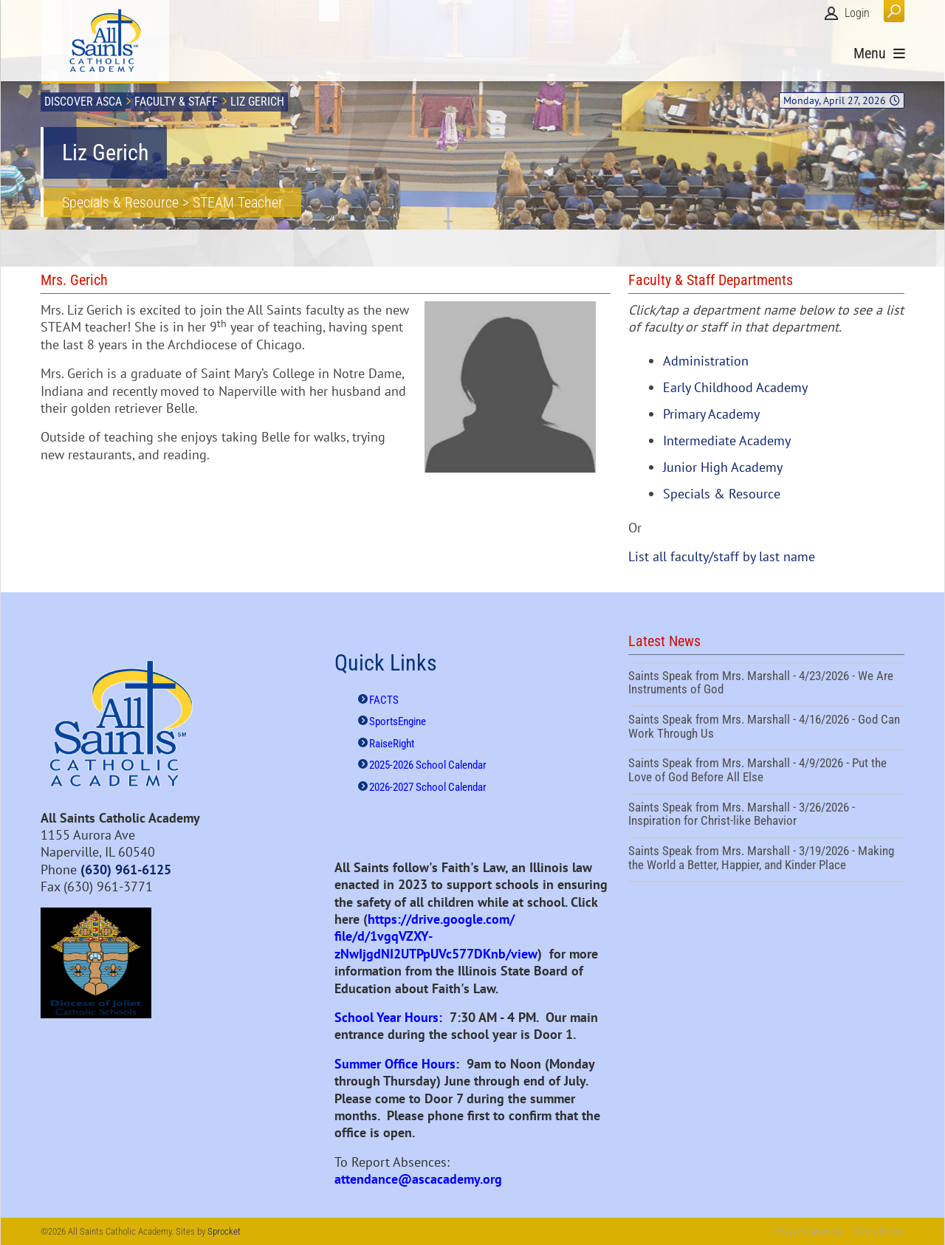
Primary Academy (711, 413)
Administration (706, 360)
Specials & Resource (721, 493)
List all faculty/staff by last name (721, 556)
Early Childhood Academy (735, 387)
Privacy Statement (808, 1231)
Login (857, 13)
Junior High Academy (723, 467)
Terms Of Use (878, 1231)
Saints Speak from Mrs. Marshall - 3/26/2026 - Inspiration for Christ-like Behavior (766, 816)
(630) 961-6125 (125, 869)
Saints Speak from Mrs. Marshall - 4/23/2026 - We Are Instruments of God (766, 684)
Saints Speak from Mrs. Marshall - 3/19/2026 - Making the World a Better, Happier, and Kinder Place (766, 859)
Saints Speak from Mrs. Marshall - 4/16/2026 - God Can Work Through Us (766, 728)
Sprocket (224, 1231)
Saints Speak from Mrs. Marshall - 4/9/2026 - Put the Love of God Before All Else (766, 771)
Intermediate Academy (727, 440)
